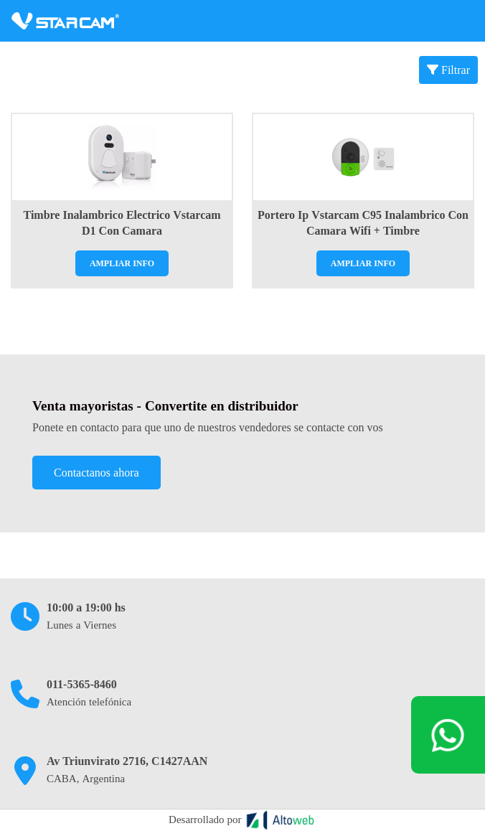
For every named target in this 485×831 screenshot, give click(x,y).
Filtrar (448, 70)
